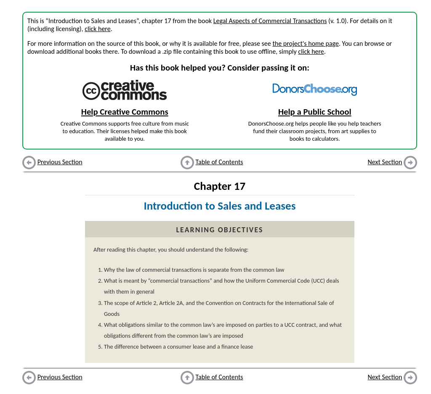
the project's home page (305, 43)
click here (97, 29)
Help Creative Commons (124, 111)
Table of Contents (219, 162)
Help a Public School (314, 111)
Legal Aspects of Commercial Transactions (270, 21)
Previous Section (59, 162)
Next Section (385, 162)
